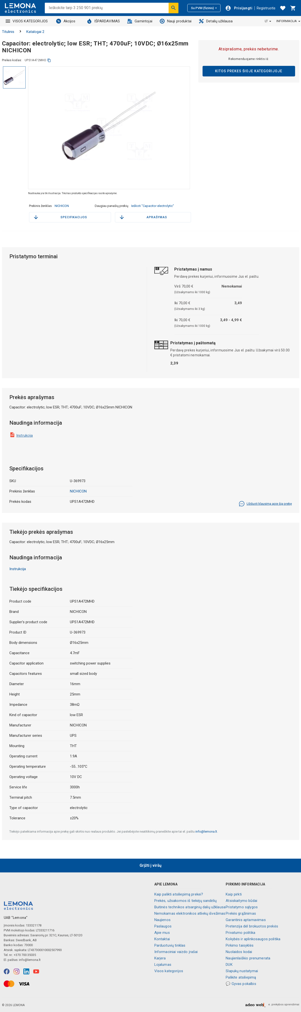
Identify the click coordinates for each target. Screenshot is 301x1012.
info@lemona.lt (206, 831)
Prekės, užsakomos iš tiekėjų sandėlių (185, 900)
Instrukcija (24, 435)
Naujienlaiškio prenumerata (248, 958)
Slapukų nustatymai (242, 971)
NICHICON (62, 206)
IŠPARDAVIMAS (103, 21)
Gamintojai (139, 21)
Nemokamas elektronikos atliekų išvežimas (189, 913)
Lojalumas (162, 964)
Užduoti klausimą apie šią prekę (265, 504)
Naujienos (162, 920)
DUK (229, 964)
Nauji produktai (175, 21)
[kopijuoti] (49, 60)
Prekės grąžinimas (241, 913)
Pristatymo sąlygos (242, 907)
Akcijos (66, 21)
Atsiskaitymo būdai (241, 900)
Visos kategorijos (168, 971)
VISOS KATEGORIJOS (27, 21)
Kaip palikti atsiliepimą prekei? (178, 894)
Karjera (160, 958)
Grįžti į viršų (150, 865)
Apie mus (162, 932)
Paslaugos (163, 926)
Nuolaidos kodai (239, 952)
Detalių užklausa (216, 21)
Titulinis (8, 31)
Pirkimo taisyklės (239, 945)
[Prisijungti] (239, 8)
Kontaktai (162, 939)
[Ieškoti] (173, 8)
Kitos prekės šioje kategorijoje (248, 71)
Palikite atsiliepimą (241, 977)
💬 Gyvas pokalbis (241, 984)
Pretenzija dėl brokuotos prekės (252, 926)
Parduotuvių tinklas (170, 945)
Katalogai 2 (35, 31)
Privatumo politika (240, 932)
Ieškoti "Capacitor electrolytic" (152, 206)
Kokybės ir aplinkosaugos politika (253, 939)
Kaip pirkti (234, 894)
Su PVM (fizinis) (204, 8)
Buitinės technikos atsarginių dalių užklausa (190, 907)
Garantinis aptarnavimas (246, 920)
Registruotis (266, 8)
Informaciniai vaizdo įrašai (176, 952)
